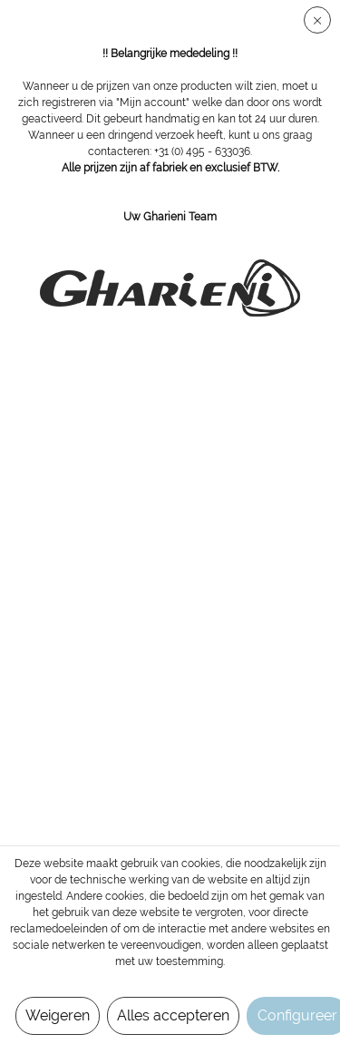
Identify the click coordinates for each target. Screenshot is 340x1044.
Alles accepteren (173, 1015)
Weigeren (57, 1015)
